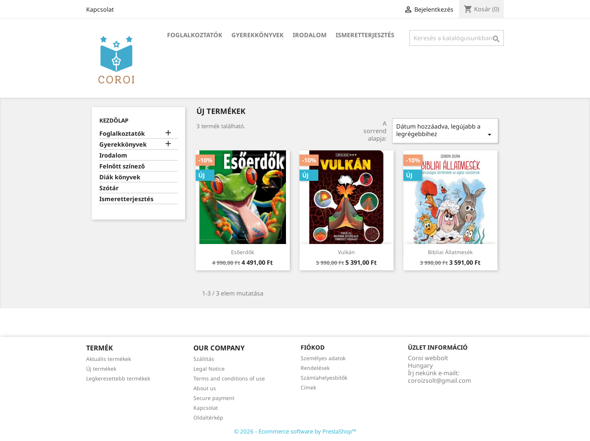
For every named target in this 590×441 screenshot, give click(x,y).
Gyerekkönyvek (257, 35)
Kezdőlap (113, 120)
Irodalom (310, 35)
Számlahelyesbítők (324, 377)
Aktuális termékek (108, 358)
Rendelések (315, 367)
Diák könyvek (119, 177)
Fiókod (313, 347)
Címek (308, 387)
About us (204, 388)
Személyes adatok (323, 358)
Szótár (109, 188)
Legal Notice (209, 368)
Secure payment (213, 398)
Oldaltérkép (208, 417)
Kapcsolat (100, 9)
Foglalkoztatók (194, 35)
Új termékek (101, 368)
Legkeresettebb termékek (118, 378)
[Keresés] (456, 38)
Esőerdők (242, 252)
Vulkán (346, 252)
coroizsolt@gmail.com (439, 380)
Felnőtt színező (122, 166)
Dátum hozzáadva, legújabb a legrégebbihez (445, 130)
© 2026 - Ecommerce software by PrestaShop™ (295, 431)
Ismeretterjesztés (365, 35)
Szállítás (203, 358)
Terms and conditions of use (229, 378)
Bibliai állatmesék (450, 252)
